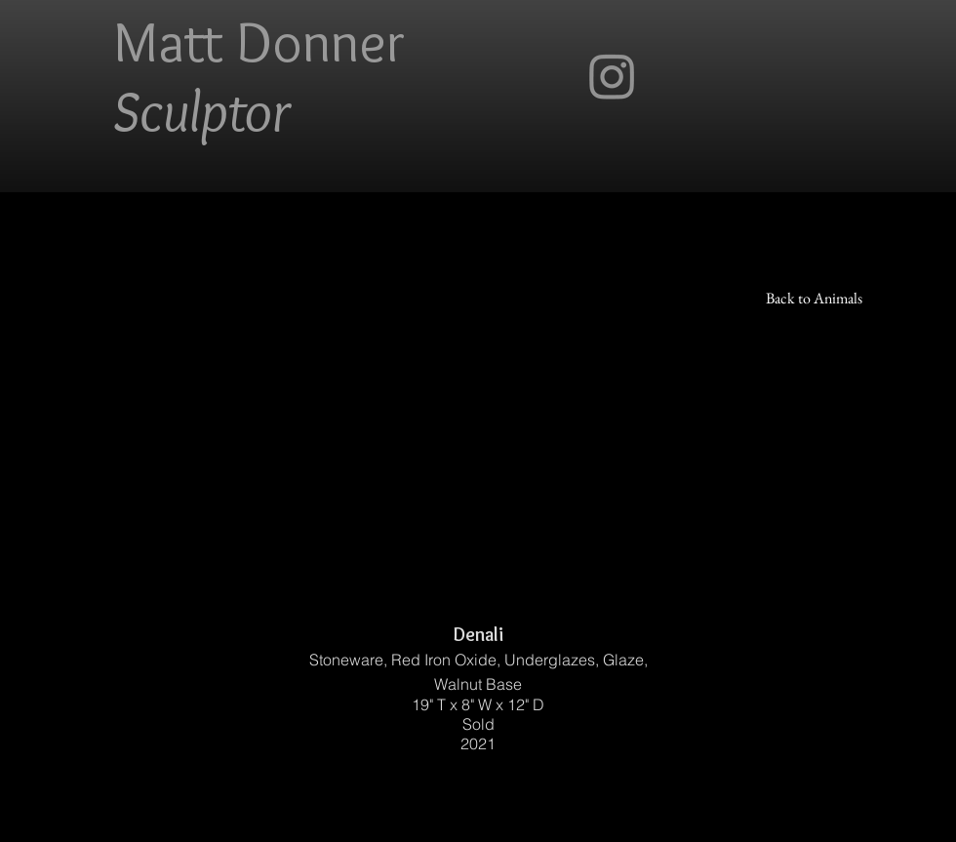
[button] (478, 400)
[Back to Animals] (814, 298)
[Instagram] (612, 75)
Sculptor (202, 110)
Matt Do (207, 41)
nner (353, 41)
